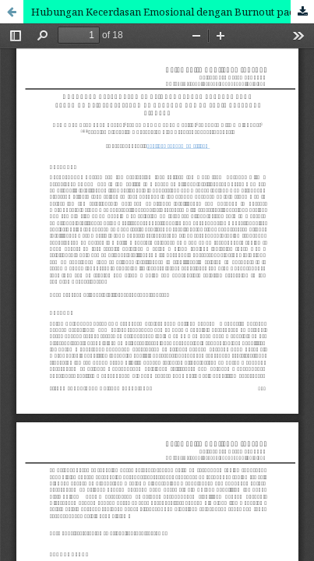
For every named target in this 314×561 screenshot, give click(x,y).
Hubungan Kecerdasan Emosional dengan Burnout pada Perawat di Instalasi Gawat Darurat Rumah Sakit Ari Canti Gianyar (172, 12)
